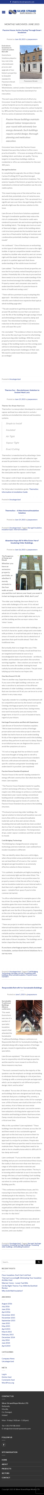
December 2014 (8, 1337)
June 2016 (6, 1309)
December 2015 (8, 1315)
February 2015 (8, 1334)
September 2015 (8, 1320)
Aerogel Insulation (35, 528)
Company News (8, 1358)
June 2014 (6, 1343)
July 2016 (6, 1306)
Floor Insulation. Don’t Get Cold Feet (16, 1275)
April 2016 (6, 1312)
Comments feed (8, 1380)
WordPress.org (8, 1383)
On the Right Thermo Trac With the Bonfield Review (19, 1287)
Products (6, 1469)
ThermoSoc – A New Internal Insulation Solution (22, 511)
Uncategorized (15, 379)
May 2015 (6, 1326)
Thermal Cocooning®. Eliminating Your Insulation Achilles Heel (21, 1279)
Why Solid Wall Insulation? (12, 1291)
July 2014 (6, 1340)
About (5, 1464)
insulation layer (7, 530)
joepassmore (32, 39)
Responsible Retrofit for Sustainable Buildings (22, 988)
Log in (4, 1374)
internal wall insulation (17, 975)
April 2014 (6, 1346)
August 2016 (7, 1303)
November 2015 (8, 1318)
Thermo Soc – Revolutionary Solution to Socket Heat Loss (22, 391)
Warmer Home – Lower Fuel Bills (15, 1283)
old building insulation (21, 1247)
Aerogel (31, 1243)
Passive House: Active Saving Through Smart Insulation (22, 31)
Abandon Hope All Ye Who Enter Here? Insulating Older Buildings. (22, 541)
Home (4, 1460)
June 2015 (6, 1323)
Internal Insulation (20, 530)
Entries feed (6, 1377)
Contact (6, 1478)
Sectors (5, 1473)
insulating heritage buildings (20, 1245)
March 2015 (7, 1332)
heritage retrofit (17, 973)
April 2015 (6, 1329)
